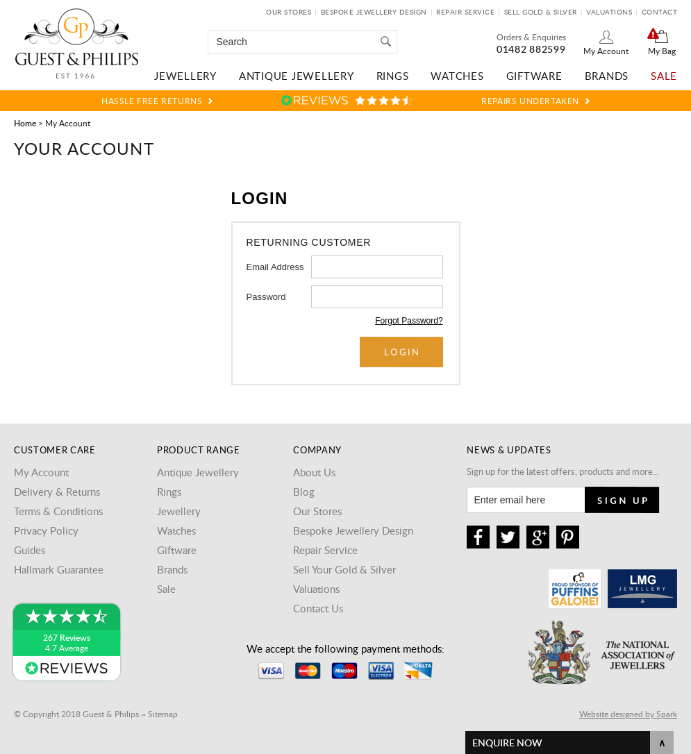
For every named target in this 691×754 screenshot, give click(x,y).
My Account (605, 50)
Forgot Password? (408, 321)
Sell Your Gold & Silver (344, 569)
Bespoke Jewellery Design (374, 12)
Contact (660, 12)
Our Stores (288, 12)
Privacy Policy (46, 530)
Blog (304, 492)
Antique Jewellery (296, 76)
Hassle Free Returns (151, 100)
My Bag (662, 50)
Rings (392, 76)
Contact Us (318, 608)
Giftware (534, 76)
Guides (29, 550)
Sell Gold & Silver (540, 12)
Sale (664, 76)
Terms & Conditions (58, 511)
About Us (314, 472)
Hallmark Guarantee (58, 569)
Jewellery (185, 76)
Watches (457, 76)
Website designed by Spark (628, 713)
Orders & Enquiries (531, 36)
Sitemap (163, 713)
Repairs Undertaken (530, 100)
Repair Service (465, 12)
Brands (607, 76)
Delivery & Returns (57, 492)
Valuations (609, 12)
